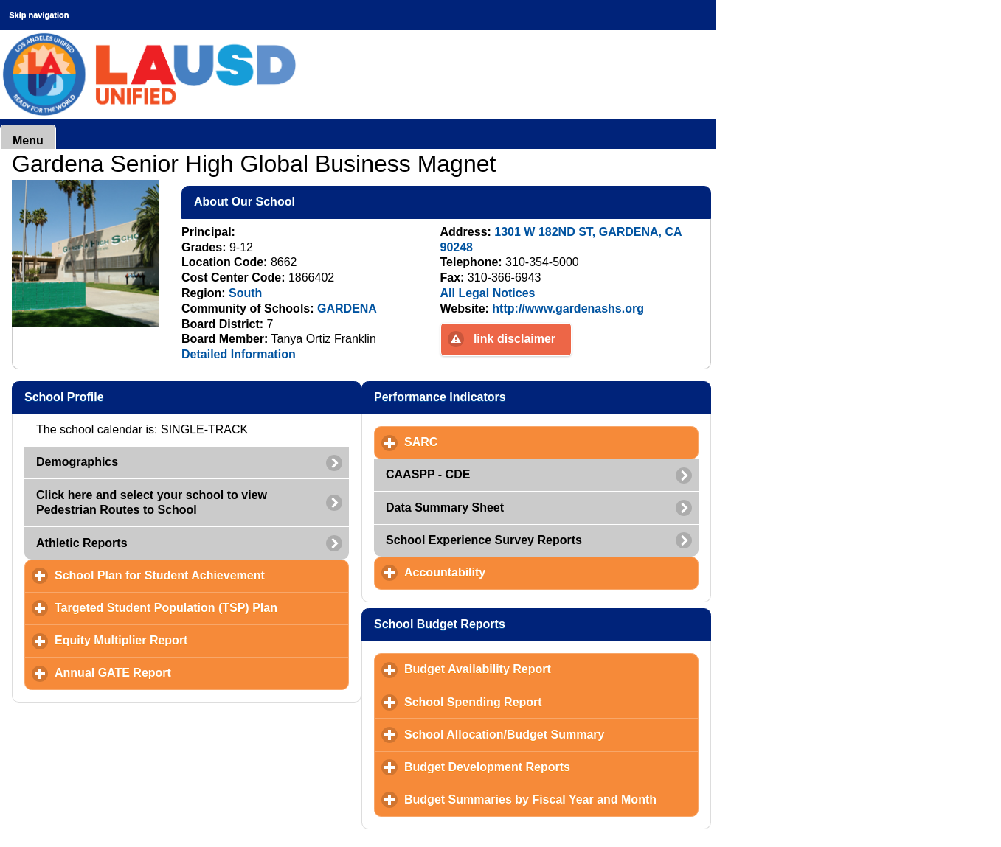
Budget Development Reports (551, 766)
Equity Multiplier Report (190, 639)
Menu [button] (28, 140)
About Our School (316, 201)
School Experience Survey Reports (484, 540)
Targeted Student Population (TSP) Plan (202, 607)
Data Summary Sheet (445, 507)
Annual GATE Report (182, 672)
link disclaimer (514, 338)
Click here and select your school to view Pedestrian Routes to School (151, 503)
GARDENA (347, 308)
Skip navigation (39, 14)
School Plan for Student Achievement (202, 575)
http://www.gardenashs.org (568, 308)
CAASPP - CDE (428, 474)
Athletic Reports (82, 543)
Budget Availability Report (546, 668)
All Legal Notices (488, 293)
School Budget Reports (511, 623)
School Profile (135, 396)
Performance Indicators (511, 396)
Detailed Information (238, 354)
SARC (489, 441)
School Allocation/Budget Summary (551, 734)
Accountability (513, 572)
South (245, 293)
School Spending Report (541, 701)
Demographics (77, 462)
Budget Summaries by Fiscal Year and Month (551, 799)
